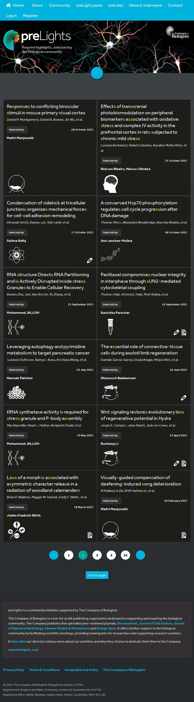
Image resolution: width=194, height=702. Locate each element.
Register (30, 15)
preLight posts (89, 5)
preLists (116, 5)
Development (127, 623)
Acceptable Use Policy (81, 669)
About (37, 5)
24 (126, 555)
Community (59, 5)
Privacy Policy (13, 669)
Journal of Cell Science (155, 623)
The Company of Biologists (124, 669)
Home (15, 5)
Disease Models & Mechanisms (67, 628)
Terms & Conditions (44, 669)
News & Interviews (145, 5)
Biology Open (106, 628)
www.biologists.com (23, 650)
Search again (97, 575)
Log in (11, 15)
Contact (175, 5)
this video (19, 641)
